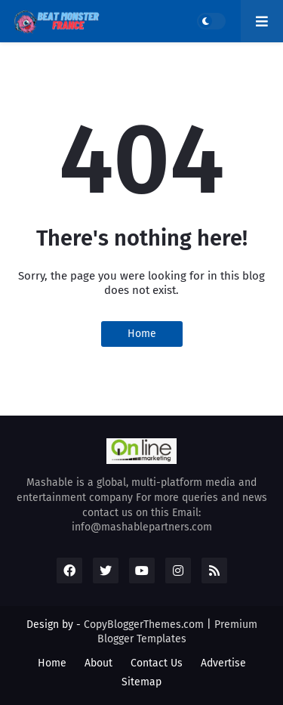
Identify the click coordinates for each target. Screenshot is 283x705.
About (98, 663)
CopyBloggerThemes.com (144, 624)
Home (142, 333)
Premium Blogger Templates (177, 632)
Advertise (223, 663)
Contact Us (157, 663)
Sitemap (141, 682)
